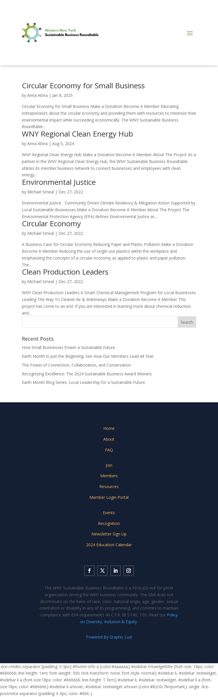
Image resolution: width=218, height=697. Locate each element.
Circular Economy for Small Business (83, 85)
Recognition (109, 523)
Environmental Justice (59, 182)
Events (109, 512)
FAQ (109, 450)
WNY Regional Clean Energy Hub (77, 134)
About (108, 439)
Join (109, 465)
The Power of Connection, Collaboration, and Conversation (76, 365)
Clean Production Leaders (65, 272)
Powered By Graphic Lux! (109, 637)
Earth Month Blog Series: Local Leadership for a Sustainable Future (83, 382)
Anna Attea (37, 95)
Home (109, 428)
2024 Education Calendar (109, 544)
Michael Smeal (40, 191)
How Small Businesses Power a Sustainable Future (68, 347)
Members (109, 475)
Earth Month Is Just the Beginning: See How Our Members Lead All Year (88, 356)
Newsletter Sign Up (109, 534)
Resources (109, 486)
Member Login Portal (109, 497)
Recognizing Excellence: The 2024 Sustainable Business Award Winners (87, 373)
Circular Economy (51, 223)
